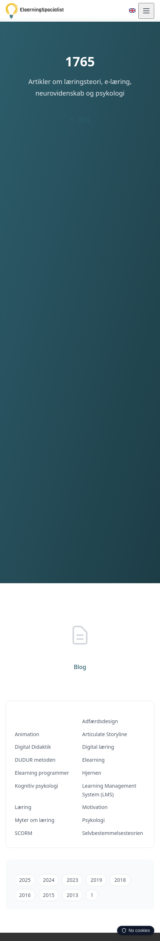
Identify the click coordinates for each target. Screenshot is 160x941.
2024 (48, 879)
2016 (25, 895)
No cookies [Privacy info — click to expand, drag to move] (135, 930)
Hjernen (91, 772)
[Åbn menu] (146, 11)
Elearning (93, 759)
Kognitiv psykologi (36, 785)
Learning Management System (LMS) (109, 790)
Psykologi (93, 820)
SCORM (23, 833)
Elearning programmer (42, 772)
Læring (23, 807)
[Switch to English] (132, 11)
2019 (96, 879)
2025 (25, 879)
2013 (72, 895)
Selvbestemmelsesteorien (112, 833)
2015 (48, 895)
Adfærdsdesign (100, 721)
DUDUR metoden (35, 759)
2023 (72, 879)
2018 (120, 879)
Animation (27, 734)
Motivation (95, 807)
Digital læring (98, 746)
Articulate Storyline (104, 734)
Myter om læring (34, 820)
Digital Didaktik (33, 746)
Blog (80, 119)
